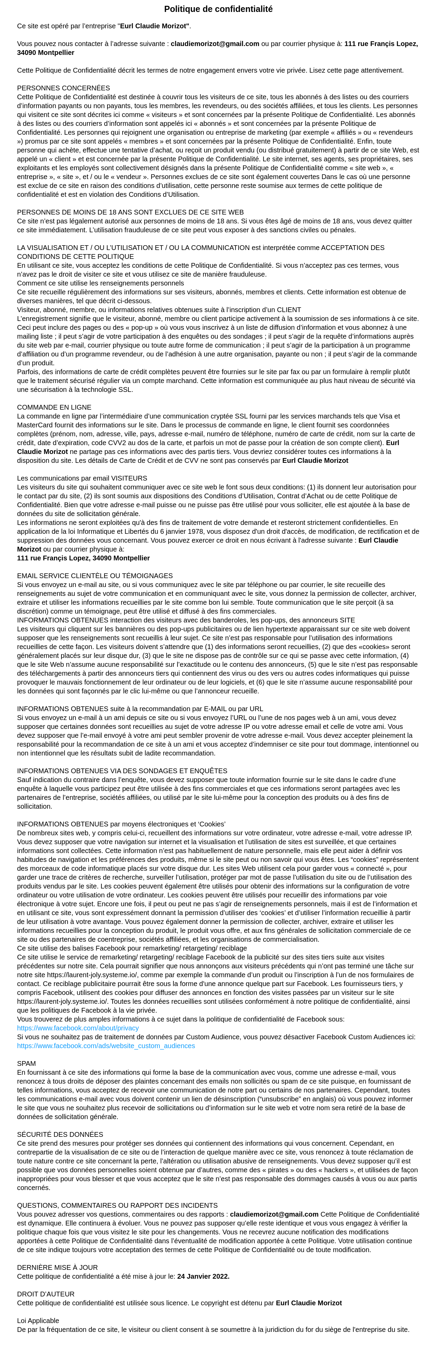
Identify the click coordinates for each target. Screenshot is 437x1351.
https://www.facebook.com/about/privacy (78, 1028)
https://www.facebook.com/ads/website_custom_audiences (106, 1045)
